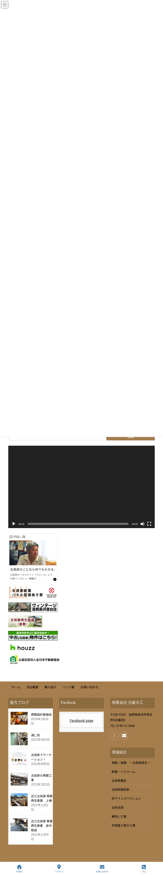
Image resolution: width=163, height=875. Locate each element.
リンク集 (68, 687)
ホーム (15, 687)
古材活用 (118, 807)
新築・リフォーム (123, 771)
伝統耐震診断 (120, 789)
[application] (81, 487)
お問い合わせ (89, 687)
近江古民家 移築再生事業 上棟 (41, 798)
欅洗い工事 (119, 816)
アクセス (59, 869)
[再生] (14, 524)
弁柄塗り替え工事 (123, 825)
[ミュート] (142, 524)
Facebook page (81, 720)
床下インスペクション (126, 798)
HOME (19, 869)
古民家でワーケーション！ (41, 757)
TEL (144, 869)
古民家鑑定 (119, 780)
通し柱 (35, 735)
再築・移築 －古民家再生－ (131, 763)
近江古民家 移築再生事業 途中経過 (41, 825)
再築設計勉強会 (41, 714)
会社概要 (32, 687)
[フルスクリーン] (149, 524)
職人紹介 (50, 687)
